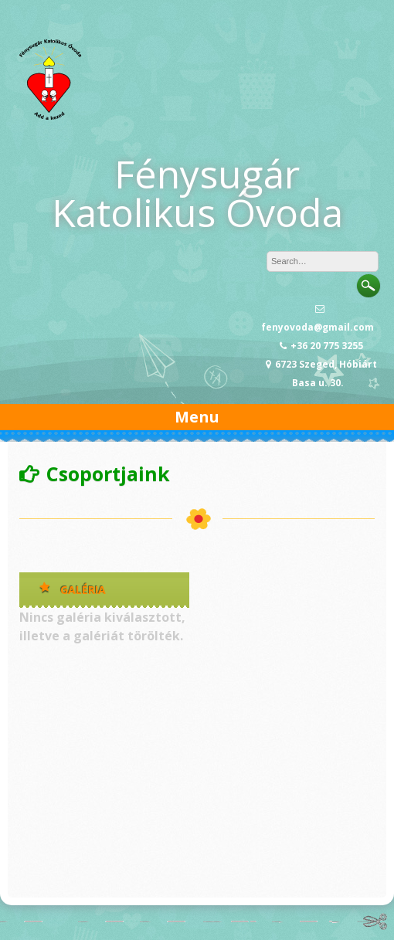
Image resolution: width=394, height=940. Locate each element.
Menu (197, 416)
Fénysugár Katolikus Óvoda (197, 193)
